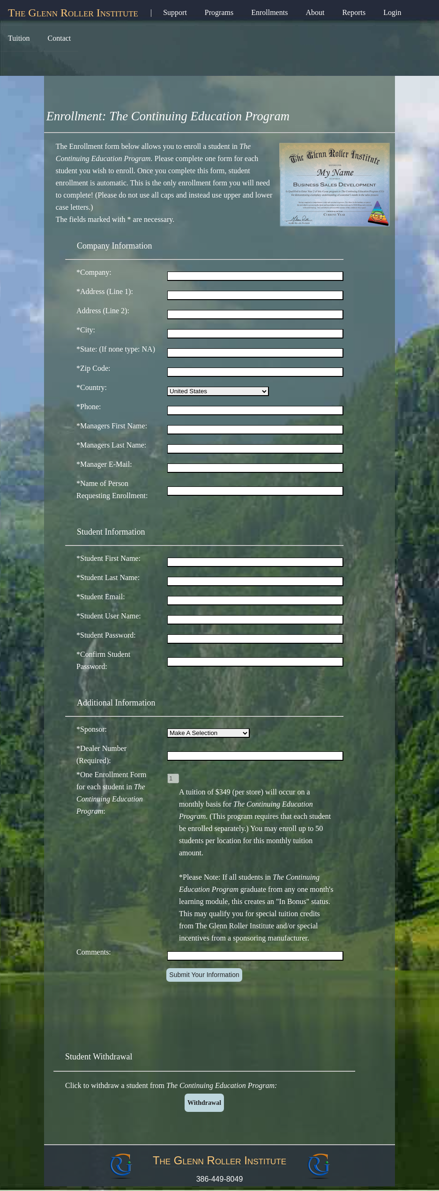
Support (175, 12)
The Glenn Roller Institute (73, 13)
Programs (219, 12)
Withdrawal (204, 1102)
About (314, 12)
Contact (59, 38)
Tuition (19, 38)
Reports (353, 12)
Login (392, 12)
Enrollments (269, 12)
